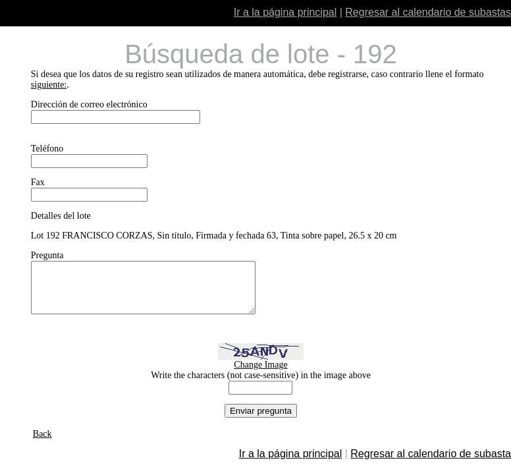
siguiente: (49, 85)
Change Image (260, 374)
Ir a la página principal (285, 12)
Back (42, 444)
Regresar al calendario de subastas (428, 12)
